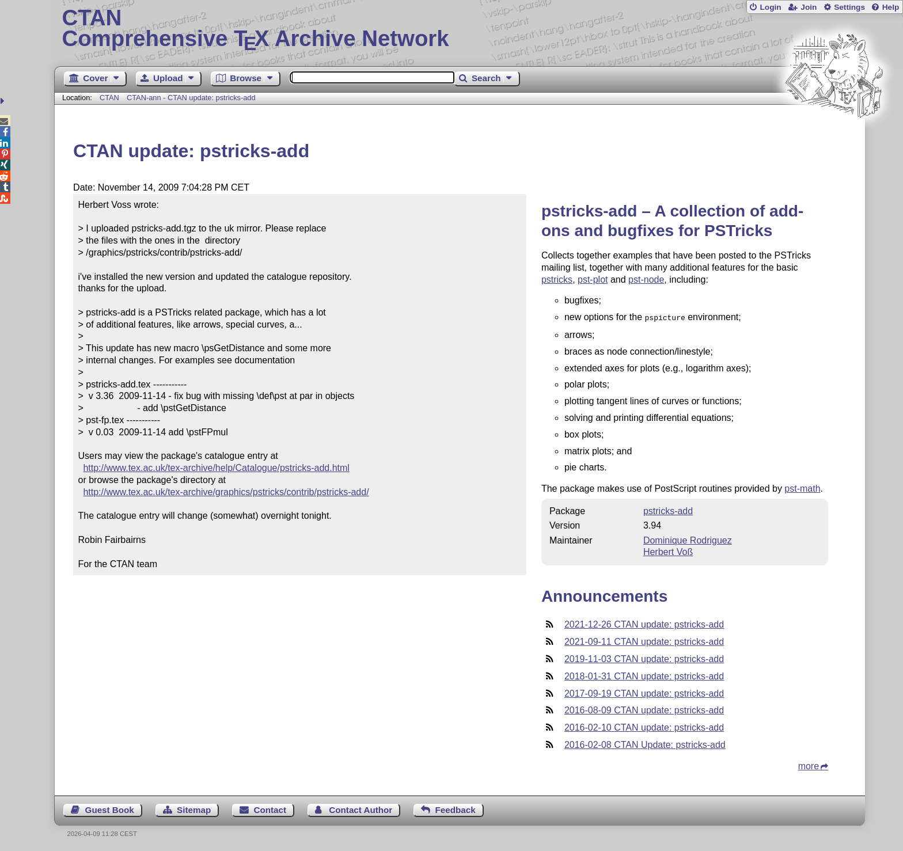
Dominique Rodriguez (687, 539)
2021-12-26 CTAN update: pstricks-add (644, 623)
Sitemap (194, 809)
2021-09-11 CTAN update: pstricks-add (644, 640)
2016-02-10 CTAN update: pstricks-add (644, 726)
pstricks (556, 279)
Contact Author (360, 809)
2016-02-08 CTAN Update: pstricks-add (645, 744)
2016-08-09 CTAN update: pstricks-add (644, 709)
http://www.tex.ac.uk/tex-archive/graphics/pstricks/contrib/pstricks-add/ (226, 492)
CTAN (109, 97)
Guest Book (109, 809)
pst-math (802, 487)
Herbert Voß (668, 551)
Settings (849, 7)
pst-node (646, 279)
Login (770, 7)
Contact (270, 809)
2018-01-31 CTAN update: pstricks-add (644, 675)
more (808, 765)
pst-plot (593, 279)
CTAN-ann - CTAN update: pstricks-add (191, 97)
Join (808, 7)
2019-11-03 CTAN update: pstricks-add (644, 658)
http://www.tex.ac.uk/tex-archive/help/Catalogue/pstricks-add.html (216, 468)
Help (891, 7)
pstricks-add (668, 510)
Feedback (455, 809)
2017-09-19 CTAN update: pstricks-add (644, 692)
